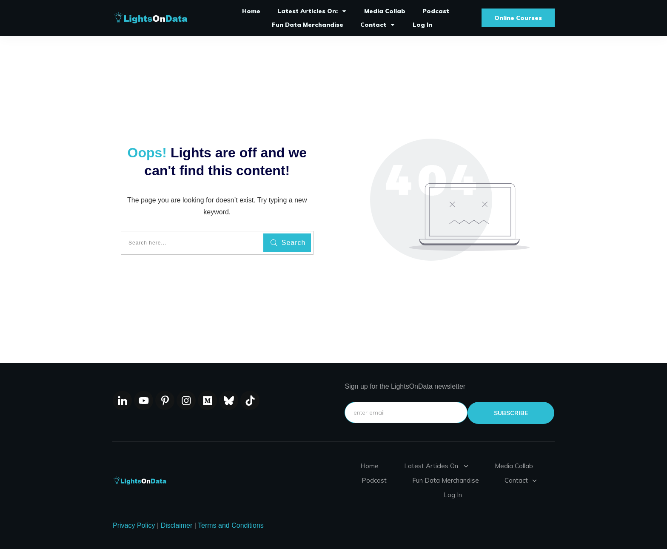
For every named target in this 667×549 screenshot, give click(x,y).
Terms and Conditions (231, 525)
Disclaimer (177, 525)
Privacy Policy (134, 525)
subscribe (511, 413)
